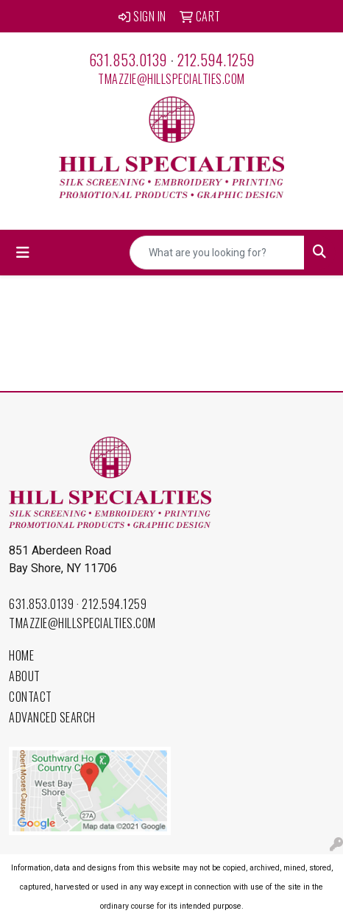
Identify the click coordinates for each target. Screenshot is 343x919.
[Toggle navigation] (22, 252)
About (24, 676)
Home (21, 655)
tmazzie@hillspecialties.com (171, 79)
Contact (30, 696)
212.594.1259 (216, 60)
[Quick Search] (217, 253)
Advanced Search (52, 717)
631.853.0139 (128, 60)
